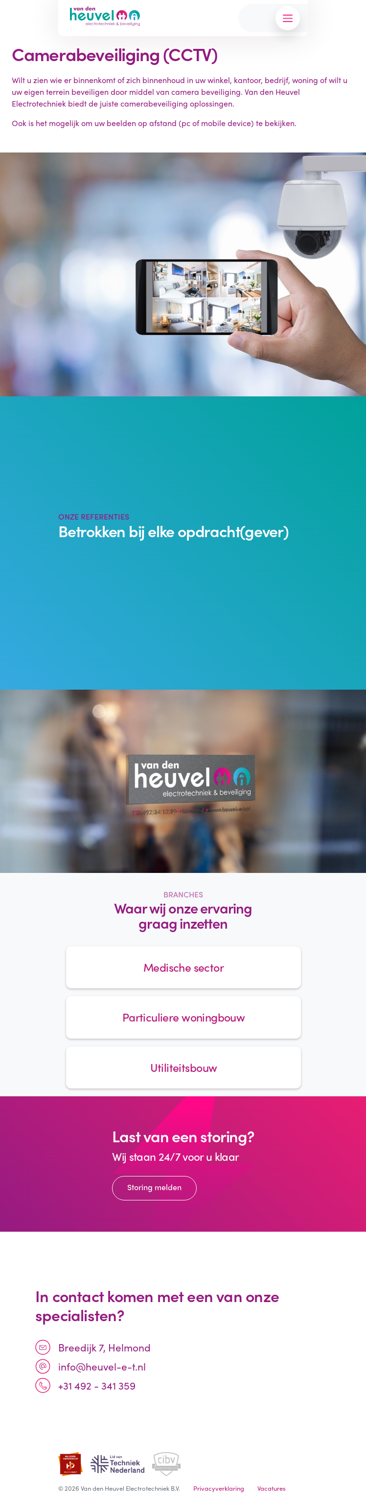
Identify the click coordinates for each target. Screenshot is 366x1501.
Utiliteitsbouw (183, 1067)
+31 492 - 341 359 (97, 1385)
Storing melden (154, 1187)
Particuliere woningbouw (183, 1017)
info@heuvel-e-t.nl (102, 1366)
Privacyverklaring (218, 1488)
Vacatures (271, 1488)
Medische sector (183, 967)
